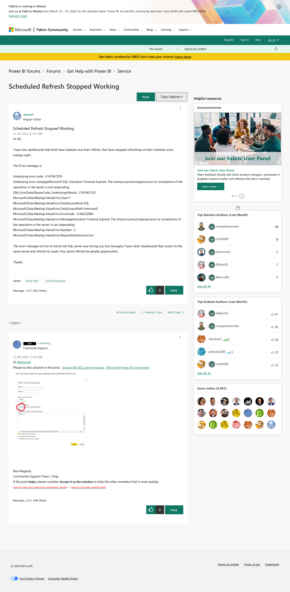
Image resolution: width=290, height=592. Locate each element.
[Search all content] (231, 49)
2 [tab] (235, 196)
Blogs (150, 29)
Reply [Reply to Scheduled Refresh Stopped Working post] (174, 290)
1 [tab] (232, 196)
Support (183, 29)
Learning (166, 29)
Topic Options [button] (170, 97)
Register (229, 39)
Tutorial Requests (55, 280)
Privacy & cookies (228, 564)
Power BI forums (24, 71)
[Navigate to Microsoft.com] (20, 29)
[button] (146, 96)
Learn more (183, 57)
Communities (131, 29)
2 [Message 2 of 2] (25, 500)
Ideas (113, 29)
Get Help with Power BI (89, 71)
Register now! (18, 16)
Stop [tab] (242, 196)
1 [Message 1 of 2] (25, 290)
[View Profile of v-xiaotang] (43, 343)
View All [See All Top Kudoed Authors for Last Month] (204, 373)
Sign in (244, 39)
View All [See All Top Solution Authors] (204, 286)
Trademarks (272, 564)
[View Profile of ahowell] (28, 114)
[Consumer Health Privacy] (63, 578)
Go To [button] (271, 40)
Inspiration (95, 29)
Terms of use (252, 564)
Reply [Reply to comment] (174, 510)
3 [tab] (237, 196)
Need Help (31, 280)
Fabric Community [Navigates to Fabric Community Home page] (52, 29)
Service (124, 71)
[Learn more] (210, 186)
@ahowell (24, 362)
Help (258, 39)
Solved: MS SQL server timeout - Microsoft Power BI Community (105, 367)
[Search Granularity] (164, 49)
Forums (77, 29)
